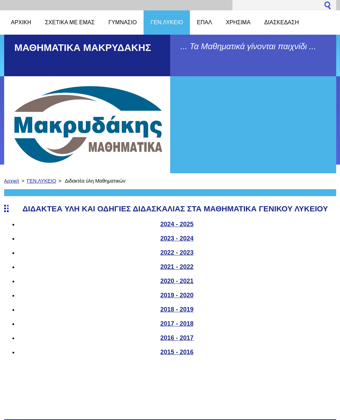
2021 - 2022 (176, 266)
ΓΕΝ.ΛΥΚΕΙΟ (41, 181)
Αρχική (11, 181)
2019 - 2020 (176, 295)
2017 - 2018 (176, 323)
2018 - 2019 (176, 309)
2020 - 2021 (176, 281)
